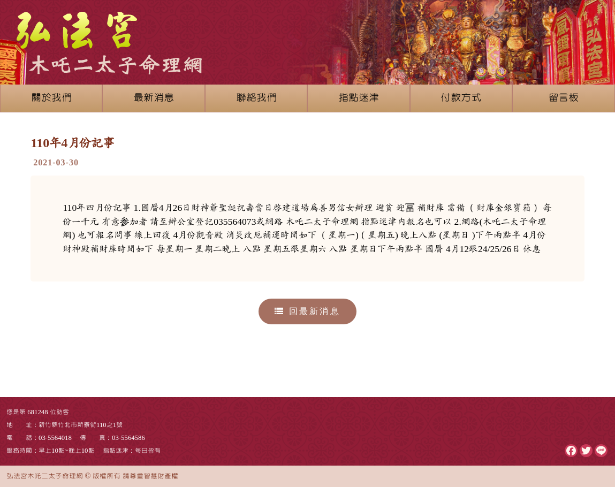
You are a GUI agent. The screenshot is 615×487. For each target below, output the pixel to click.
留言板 (563, 98)
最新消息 (153, 98)
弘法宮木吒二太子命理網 (44, 476)
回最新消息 (307, 311)
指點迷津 (358, 98)
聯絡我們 (256, 98)
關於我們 (51, 98)
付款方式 (461, 98)
